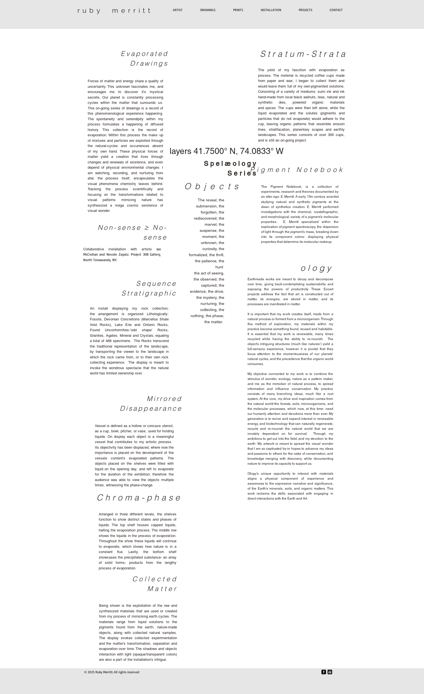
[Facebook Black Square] (323, 672)
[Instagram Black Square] (329, 672)
